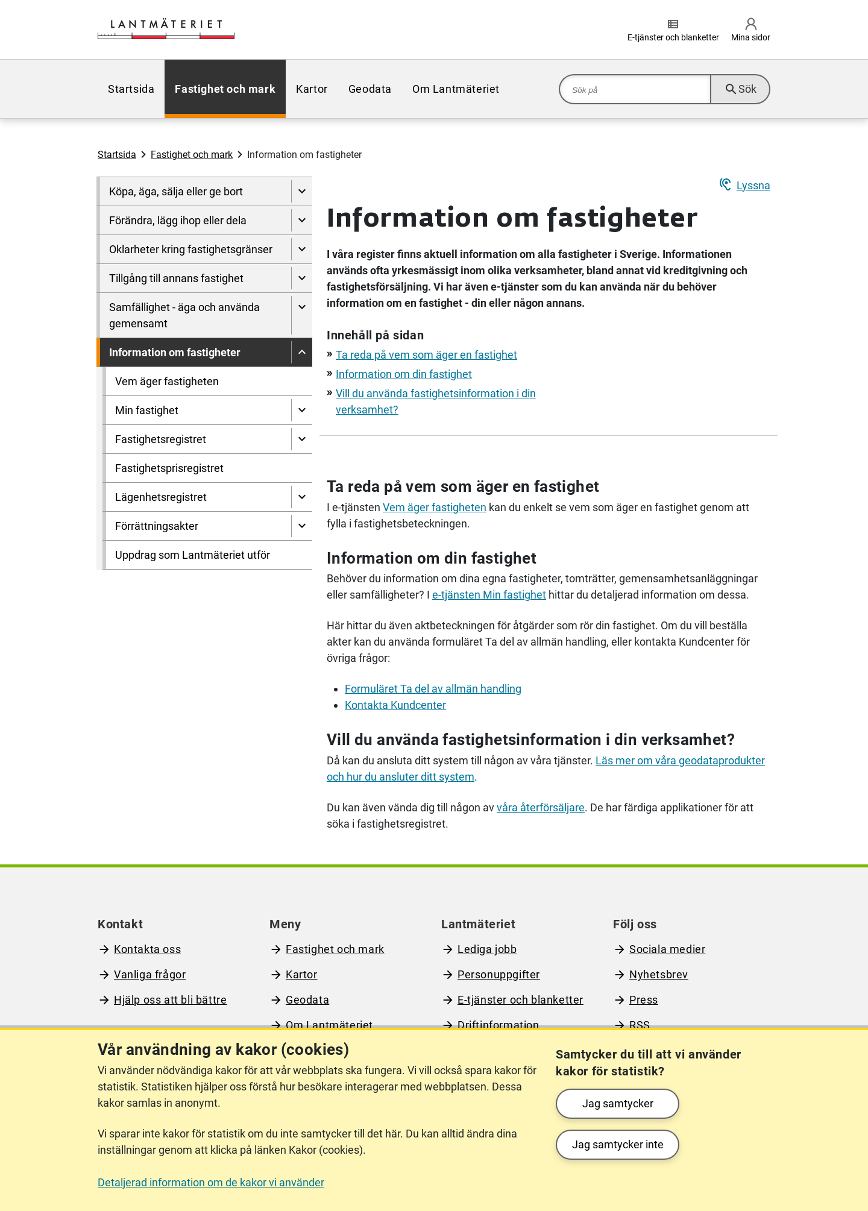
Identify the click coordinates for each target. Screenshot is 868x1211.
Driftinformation (498, 1025)
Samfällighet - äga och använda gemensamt (184, 315)
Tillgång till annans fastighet (176, 278)
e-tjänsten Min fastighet (489, 594)
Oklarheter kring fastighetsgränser (190, 249)
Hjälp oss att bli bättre (170, 999)
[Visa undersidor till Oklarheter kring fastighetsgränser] (301, 249)
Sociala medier (667, 949)
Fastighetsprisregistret (169, 468)
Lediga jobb (487, 949)
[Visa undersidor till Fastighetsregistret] (301, 439)
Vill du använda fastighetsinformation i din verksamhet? (531, 740)
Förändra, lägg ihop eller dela (178, 220)
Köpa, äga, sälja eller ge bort (176, 191)
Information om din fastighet (404, 374)
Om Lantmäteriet (456, 89)
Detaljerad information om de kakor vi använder (211, 1182)
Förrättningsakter (156, 526)
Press (643, 999)
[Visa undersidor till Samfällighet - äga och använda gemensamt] (301, 315)
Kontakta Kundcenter (395, 705)
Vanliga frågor (150, 974)
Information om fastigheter (175, 352)
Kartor (312, 89)
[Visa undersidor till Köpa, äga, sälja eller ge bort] (301, 191)
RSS (639, 1025)
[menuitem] (131, 89)
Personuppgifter (499, 974)
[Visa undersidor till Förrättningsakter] (301, 526)
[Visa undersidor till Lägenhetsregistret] (301, 497)
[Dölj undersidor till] (301, 352)
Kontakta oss (147, 949)
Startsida (131, 89)
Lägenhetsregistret (161, 497)
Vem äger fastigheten (167, 381)
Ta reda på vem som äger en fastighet (426, 354)
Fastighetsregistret (160, 439)
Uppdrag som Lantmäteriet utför (192, 555)
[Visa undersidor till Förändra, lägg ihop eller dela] (301, 220)
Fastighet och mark (225, 89)
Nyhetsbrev (658, 974)
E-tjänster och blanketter (520, 999)
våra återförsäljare (541, 807)
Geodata (370, 89)
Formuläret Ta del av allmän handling (433, 688)
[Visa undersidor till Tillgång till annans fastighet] (301, 278)
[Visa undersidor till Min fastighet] (301, 410)
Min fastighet (146, 410)
